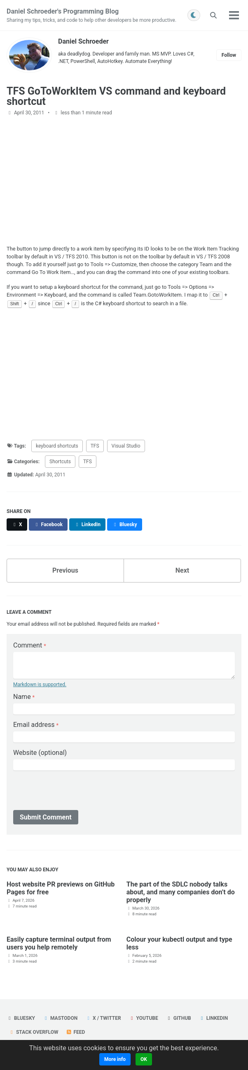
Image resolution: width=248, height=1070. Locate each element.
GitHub (178, 1018)
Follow (229, 55)
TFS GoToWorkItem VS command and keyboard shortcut (116, 96)
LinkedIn (213, 1018)
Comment (29, 645)
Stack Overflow (33, 1032)
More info (115, 1059)
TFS (95, 446)
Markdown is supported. (39, 684)
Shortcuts (60, 461)
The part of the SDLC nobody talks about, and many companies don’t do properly (180, 892)
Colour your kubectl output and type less (179, 943)
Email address (35, 725)
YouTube (143, 1018)
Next (182, 570)
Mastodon (60, 1018)
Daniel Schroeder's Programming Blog (91, 15)
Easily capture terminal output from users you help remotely (59, 943)
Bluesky (21, 1018)
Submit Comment (46, 817)
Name (24, 697)
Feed (75, 1032)
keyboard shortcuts (57, 446)
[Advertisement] (124, 180)
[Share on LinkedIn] (87, 524)
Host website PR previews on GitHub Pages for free (61, 888)
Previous (65, 570)
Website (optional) (40, 753)
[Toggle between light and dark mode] (193, 15)
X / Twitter (103, 1018)
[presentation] (75, 792)
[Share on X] (17, 524)
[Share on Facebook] (48, 524)
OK (143, 1059)
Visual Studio (126, 446)
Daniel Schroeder (83, 41)
